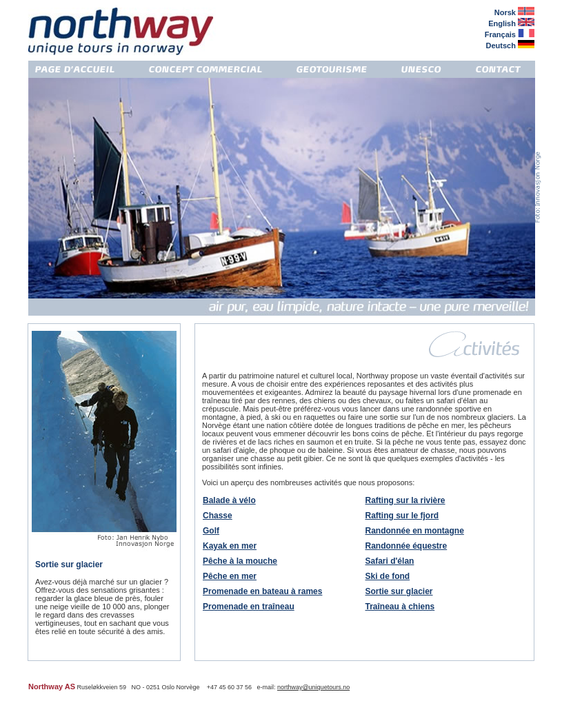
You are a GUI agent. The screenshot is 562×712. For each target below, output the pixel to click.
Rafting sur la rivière (405, 500)
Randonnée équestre (406, 546)
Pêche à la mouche (240, 561)
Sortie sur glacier (399, 591)
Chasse (217, 515)
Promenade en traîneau (248, 606)
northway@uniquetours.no (313, 687)
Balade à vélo (229, 500)
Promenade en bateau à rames (262, 591)
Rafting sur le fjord (402, 515)
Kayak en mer (230, 546)
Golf (211, 531)
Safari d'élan (389, 561)
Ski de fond (387, 576)
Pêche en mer (230, 576)
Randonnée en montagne (414, 531)
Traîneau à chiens (400, 606)
